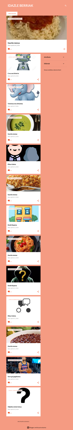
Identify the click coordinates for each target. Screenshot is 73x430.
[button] (64, 49)
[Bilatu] (66, 6)
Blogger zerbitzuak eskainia (36, 427)
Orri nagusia (12, 13)
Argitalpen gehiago (23, 421)
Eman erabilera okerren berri (52, 70)
